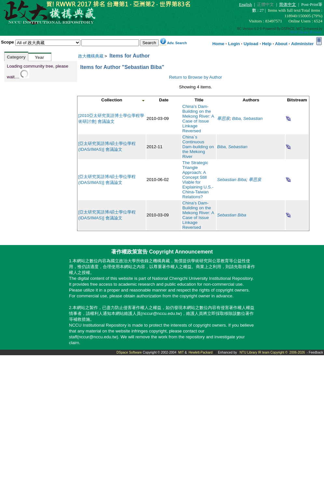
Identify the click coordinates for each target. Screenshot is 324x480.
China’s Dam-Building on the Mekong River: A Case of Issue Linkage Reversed (198, 118)
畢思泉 (223, 118)
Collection (111, 99)
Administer (302, 43)
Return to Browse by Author (195, 77)
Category (16, 57)
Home (218, 43)
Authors (251, 99)
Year (39, 57)
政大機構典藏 (90, 56)
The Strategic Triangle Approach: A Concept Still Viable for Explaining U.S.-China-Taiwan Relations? (198, 179)
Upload (251, 43)
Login (234, 43)
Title (199, 99)
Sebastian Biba (231, 179)
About (281, 43)
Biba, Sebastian (247, 118)
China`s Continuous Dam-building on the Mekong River (198, 147)
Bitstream (297, 99)
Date (164, 99)
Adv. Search (177, 43)
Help (266, 43)
